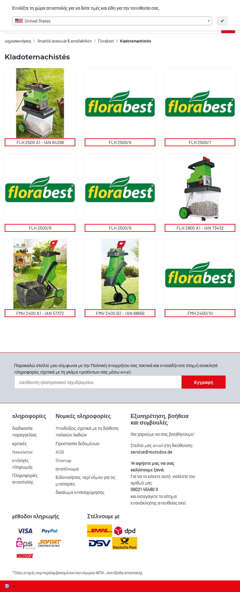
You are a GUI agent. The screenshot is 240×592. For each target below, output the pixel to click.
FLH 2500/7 (200, 142)
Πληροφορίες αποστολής (25, 479)
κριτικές (19, 443)
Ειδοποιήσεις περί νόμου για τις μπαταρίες (85, 480)
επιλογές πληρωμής (22, 464)
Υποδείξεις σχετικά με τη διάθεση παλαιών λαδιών (87, 431)
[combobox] (112, 21)
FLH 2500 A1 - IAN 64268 (40, 142)
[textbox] (112, 21)
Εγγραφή (203, 382)
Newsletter (22, 452)
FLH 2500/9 (120, 228)
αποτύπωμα (67, 468)
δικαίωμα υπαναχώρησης (80, 492)
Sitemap (64, 460)
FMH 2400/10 (200, 313)
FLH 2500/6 (120, 142)
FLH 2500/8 (40, 228)
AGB (60, 452)
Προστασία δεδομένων (77, 443)
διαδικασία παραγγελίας (24, 431)
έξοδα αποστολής (128, 572)
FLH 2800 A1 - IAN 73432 (200, 228)
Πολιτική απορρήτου (110, 365)
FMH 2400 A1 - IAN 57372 (40, 313)
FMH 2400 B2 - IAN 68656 (120, 313)
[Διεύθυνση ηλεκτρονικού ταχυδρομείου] (98, 382)
